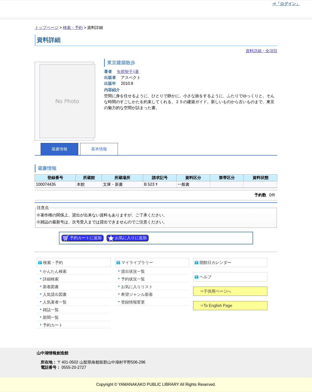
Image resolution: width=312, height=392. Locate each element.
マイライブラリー (137, 262)
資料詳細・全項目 (261, 51)
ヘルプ (205, 277)
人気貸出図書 (55, 294)
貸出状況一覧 (133, 271)
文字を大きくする (253, 4)
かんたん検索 (55, 271)
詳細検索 (51, 279)
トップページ (46, 27)
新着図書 (51, 287)
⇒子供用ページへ (216, 291)
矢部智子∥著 (128, 71)
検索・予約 (73, 27)
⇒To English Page (216, 305)
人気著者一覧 (55, 302)
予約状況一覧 (133, 279)
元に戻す (236, 4)
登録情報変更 (133, 302)
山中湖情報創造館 (59, 10)
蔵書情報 (59, 149)
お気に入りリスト (137, 287)
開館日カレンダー (215, 262)
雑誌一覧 (51, 310)
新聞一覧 (51, 317)
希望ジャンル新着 (137, 294)
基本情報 (99, 149)
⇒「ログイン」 (286, 4)
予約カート (53, 325)
